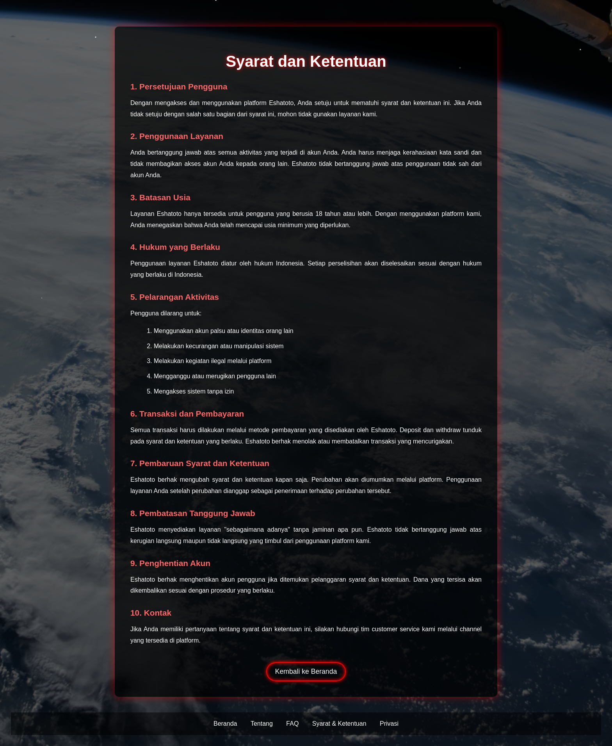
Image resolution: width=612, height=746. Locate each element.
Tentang (262, 723)
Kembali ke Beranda (306, 671)
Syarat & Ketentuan (339, 723)
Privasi (389, 723)
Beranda (225, 723)
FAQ (292, 723)
